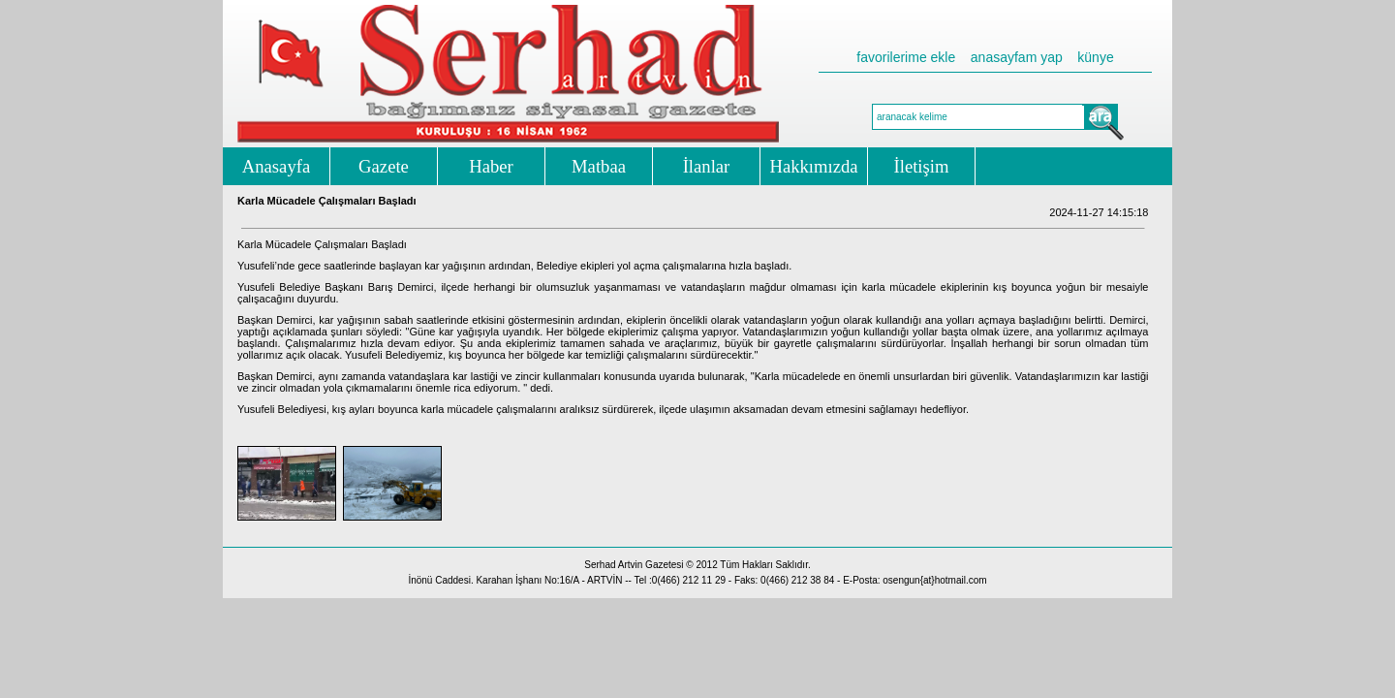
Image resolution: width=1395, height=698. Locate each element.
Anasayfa (276, 166)
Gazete (383, 166)
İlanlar (706, 166)
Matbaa (599, 166)
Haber (491, 166)
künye (1095, 57)
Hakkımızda (813, 166)
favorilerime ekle (905, 57)
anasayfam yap (1017, 57)
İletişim (921, 166)
